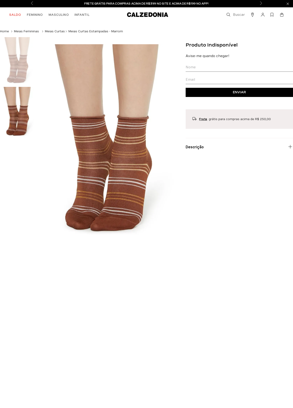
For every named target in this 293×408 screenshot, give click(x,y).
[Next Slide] (261, 3)
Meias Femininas (26, 31)
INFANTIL (82, 15)
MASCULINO (59, 15)
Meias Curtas (55, 31)
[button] (235, 14)
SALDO (15, 15)
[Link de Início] (4, 31)
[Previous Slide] (32, 3)
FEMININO (35, 15)
